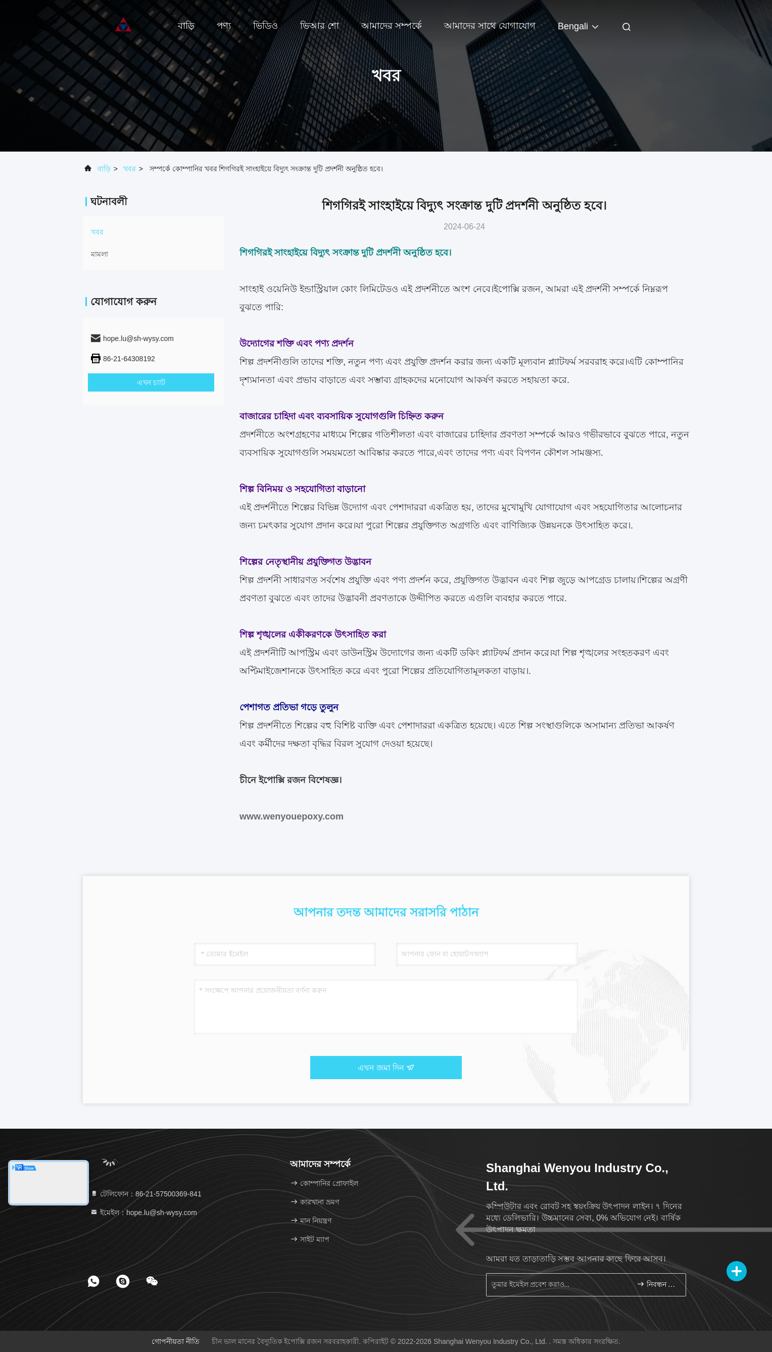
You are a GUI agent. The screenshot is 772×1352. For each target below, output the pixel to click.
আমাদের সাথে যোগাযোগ (490, 26)
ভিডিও (265, 26)
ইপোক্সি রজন (517, 289)
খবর (129, 169)
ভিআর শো (319, 26)
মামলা (99, 254)
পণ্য (224, 26)
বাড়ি (186, 26)
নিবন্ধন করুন (657, 1284)
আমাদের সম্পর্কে (391, 26)
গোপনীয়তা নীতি (176, 1341)
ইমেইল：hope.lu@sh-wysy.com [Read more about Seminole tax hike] (143, 1213)
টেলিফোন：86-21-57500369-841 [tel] (146, 1194)
